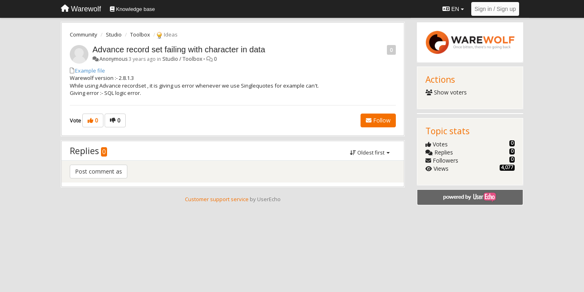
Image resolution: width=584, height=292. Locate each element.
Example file (90, 70)
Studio (114, 34)
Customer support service (217, 199)
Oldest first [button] (370, 152)
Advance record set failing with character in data (178, 49)
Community (83, 34)
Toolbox (140, 34)
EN (453, 9)
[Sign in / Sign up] (495, 9)
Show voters (446, 92)
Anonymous (113, 59)
